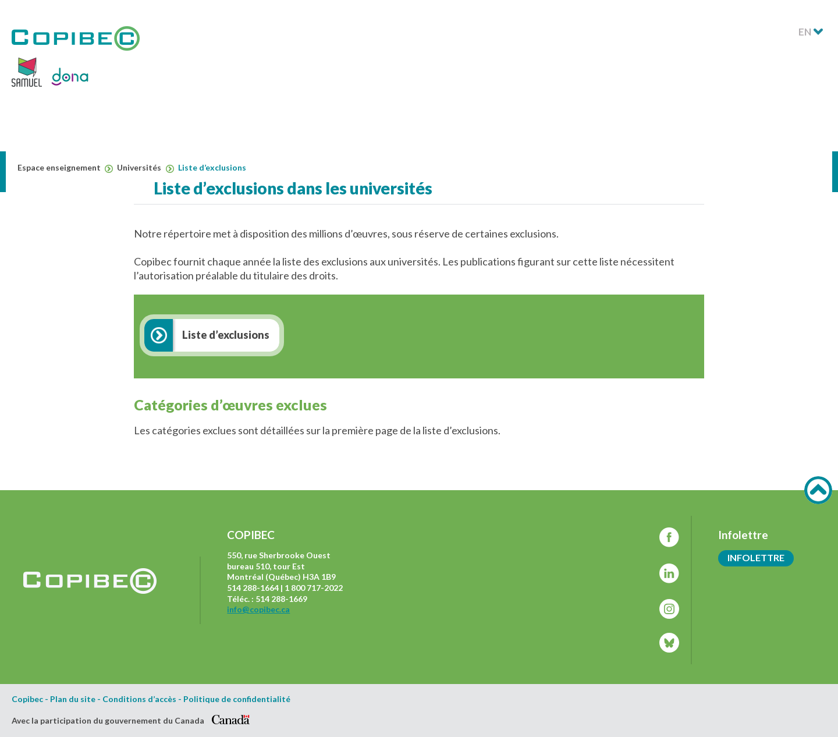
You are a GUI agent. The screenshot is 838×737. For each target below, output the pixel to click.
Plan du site (72, 699)
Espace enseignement (65, 168)
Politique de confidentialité (236, 699)
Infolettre (755, 557)
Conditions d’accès (139, 699)
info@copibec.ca (258, 609)
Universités (145, 168)
